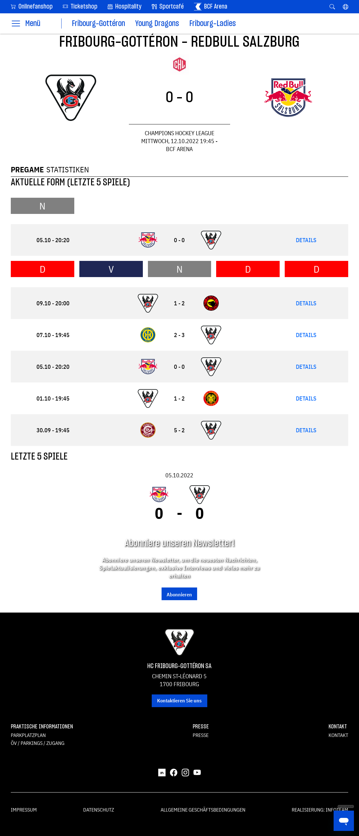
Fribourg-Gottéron (98, 24)
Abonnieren (179, 594)
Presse (201, 735)
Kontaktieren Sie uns (179, 700)
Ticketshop (80, 6)
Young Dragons (157, 24)
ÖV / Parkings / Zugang (37, 743)
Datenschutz (98, 809)
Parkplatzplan (28, 735)
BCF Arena (210, 6)
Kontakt (338, 735)
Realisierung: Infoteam (320, 809)
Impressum (24, 809)
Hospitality (125, 6)
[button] (345, 7)
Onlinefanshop (32, 6)
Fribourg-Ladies (212, 24)
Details (306, 240)
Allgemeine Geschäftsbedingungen (203, 809)
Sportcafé (168, 6)
